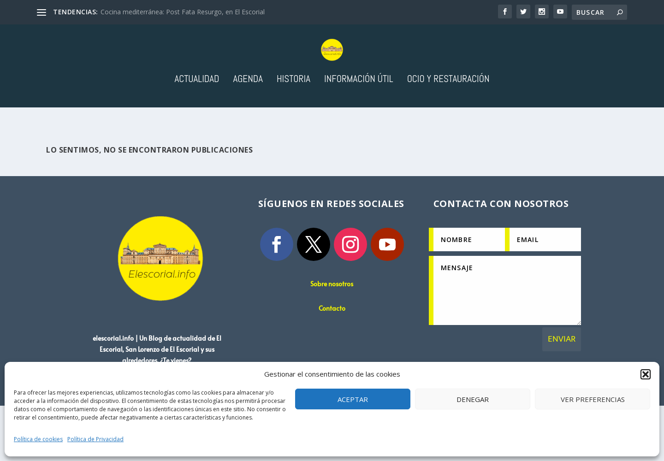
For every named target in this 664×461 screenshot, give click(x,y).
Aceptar (353, 399)
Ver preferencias (593, 399)
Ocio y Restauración (448, 117)
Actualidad (196, 117)
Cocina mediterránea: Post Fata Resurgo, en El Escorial (183, 11)
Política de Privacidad (95, 439)
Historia (293, 117)
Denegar (472, 399)
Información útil (358, 117)
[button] (645, 374)
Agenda (248, 117)
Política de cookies (38, 439)
